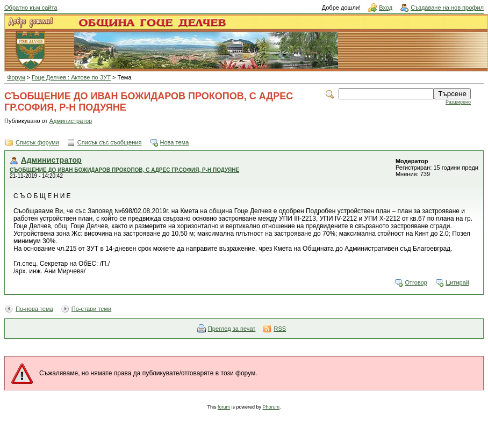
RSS (280, 328)
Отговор (416, 282)
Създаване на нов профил (447, 7)
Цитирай (457, 282)
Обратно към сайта (31, 7)
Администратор (70, 121)
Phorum (271, 407)
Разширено (458, 102)
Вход (385, 7)
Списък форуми (37, 142)
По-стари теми (91, 309)
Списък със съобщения (109, 142)
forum (224, 407)
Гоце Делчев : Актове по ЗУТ (71, 77)
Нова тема (174, 142)
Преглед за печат (232, 328)
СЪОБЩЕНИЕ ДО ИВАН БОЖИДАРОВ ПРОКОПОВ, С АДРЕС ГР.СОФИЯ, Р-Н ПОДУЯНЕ (124, 170)
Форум (16, 77)
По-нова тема (34, 309)
